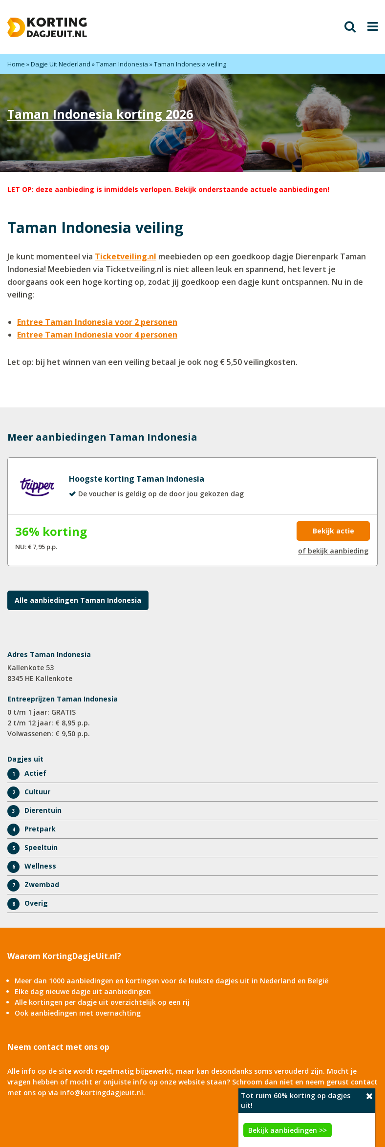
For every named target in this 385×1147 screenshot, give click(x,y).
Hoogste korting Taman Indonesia (136, 478)
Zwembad (41, 884)
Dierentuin (43, 810)
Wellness (40, 866)
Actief (35, 773)
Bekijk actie (333, 530)
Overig (36, 903)
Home (16, 64)
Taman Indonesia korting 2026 (100, 114)
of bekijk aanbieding (333, 550)
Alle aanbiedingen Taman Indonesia (78, 600)
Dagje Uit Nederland (60, 64)
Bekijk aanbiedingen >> (287, 1130)
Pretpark (40, 828)
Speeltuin (41, 847)
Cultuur (37, 791)
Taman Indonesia (122, 64)
